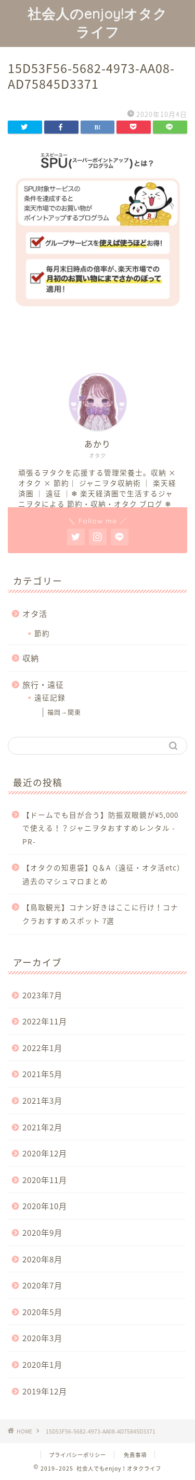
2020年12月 (44, 1153)
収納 (30, 658)
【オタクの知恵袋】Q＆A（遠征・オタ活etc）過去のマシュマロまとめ (103, 874)
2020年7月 (42, 1285)
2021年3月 (42, 1100)
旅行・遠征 (43, 684)
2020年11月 (44, 1180)
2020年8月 (42, 1259)
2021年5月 (42, 1074)
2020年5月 (42, 1312)
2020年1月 (42, 1364)
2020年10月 (44, 1206)
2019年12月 (44, 1391)
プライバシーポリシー (77, 1455)
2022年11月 (44, 1021)
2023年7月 (42, 995)
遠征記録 (50, 697)
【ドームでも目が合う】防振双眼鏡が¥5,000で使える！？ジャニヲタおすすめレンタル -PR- (100, 827)
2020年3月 (42, 1338)
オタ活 (34, 613)
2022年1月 (42, 1048)
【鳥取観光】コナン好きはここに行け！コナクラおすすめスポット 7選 (100, 914)
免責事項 (135, 1455)
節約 (42, 633)
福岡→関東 (64, 712)
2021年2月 (42, 1127)
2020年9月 (42, 1232)
